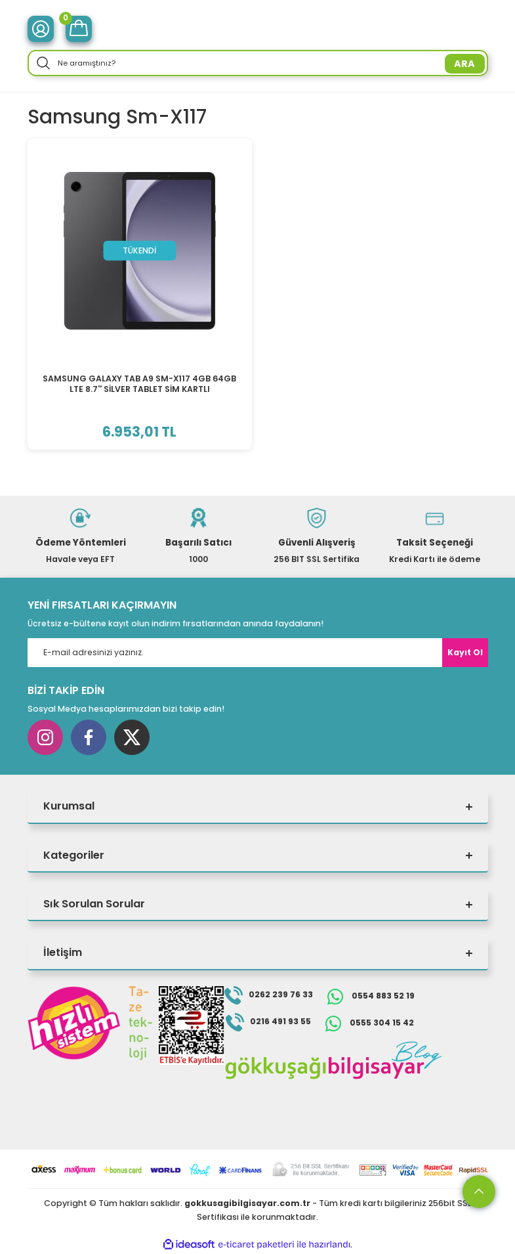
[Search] (258, 63)
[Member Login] (41, 29)
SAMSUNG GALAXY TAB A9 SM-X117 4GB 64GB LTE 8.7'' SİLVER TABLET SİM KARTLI (139, 384)
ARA (464, 63)
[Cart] (79, 29)
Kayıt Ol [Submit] (465, 652)
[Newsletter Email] (258, 652)
